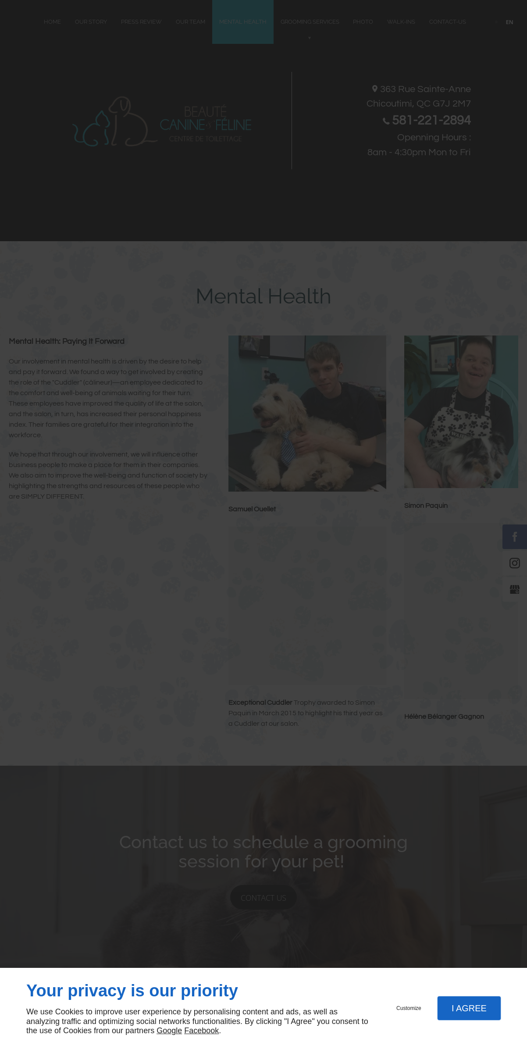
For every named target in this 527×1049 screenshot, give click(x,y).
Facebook (201, 1030)
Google (169, 1030)
